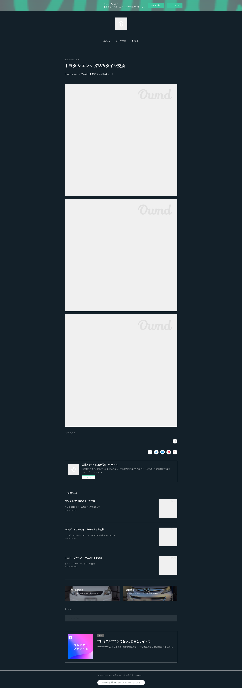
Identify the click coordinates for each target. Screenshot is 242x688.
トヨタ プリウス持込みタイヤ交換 (80, 564)
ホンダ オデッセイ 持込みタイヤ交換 (84, 529)
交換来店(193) (70, 433)
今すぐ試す (156, 5)
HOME (106, 41)
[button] (106, 41)
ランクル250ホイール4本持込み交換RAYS (82, 507)
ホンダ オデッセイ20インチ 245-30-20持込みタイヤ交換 (90, 535)
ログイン (175, 5)
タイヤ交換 (120, 41)
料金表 (135, 41)
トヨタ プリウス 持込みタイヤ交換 (83, 557)
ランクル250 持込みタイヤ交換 (80, 501)
